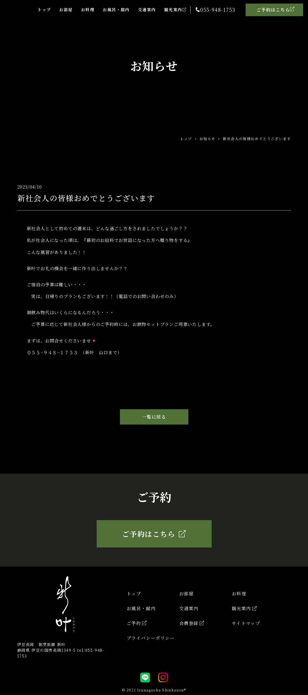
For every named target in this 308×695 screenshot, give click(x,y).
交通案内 (144, 9)
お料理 (82, 9)
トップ (37, 9)
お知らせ (207, 138)
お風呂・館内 (112, 9)
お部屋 (60, 9)
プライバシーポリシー (151, 638)
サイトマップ (246, 623)
